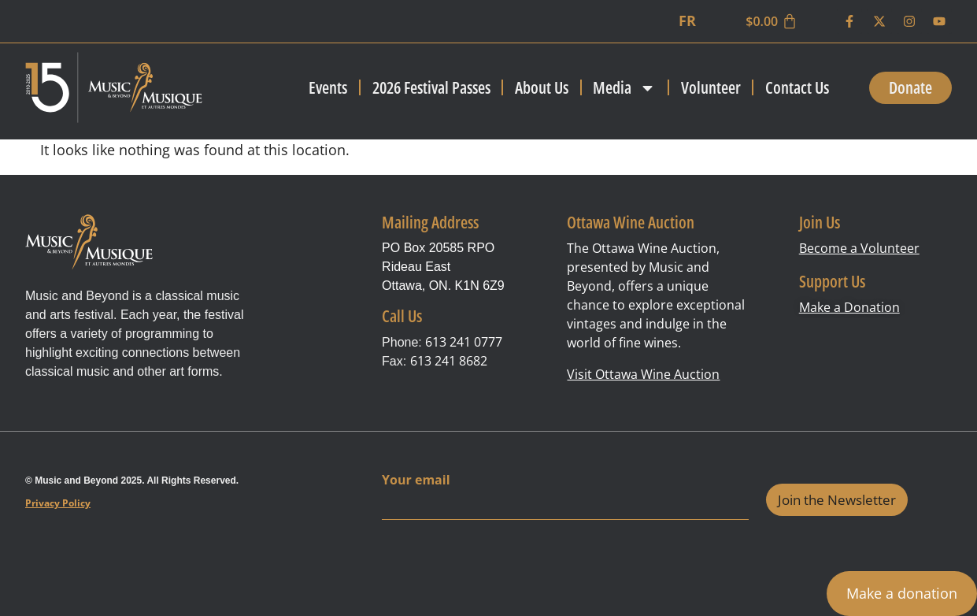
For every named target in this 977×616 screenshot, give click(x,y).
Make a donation (901, 593)
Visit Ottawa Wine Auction (643, 374)
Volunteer (711, 87)
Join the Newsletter (837, 500)
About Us (541, 87)
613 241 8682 (448, 360)
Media (624, 87)
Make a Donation (849, 307)
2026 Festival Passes (431, 87)
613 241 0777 (463, 342)
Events (328, 87)
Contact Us (797, 87)
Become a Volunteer (859, 248)
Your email (416, 480)
